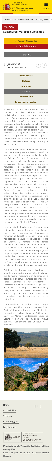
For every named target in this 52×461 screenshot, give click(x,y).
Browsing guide (11, 421)
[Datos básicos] (26, 75)
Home (7, 19)
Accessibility (9, 410)
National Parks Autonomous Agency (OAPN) (32, 19)
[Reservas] (26, 54)
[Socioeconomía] (26, 96)
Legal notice (9, 427)
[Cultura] (26, 91)
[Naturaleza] (26, 86)
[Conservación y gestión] (26, 102)
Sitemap (7, 416)
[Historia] (26, 81)
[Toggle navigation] (45, 6)
